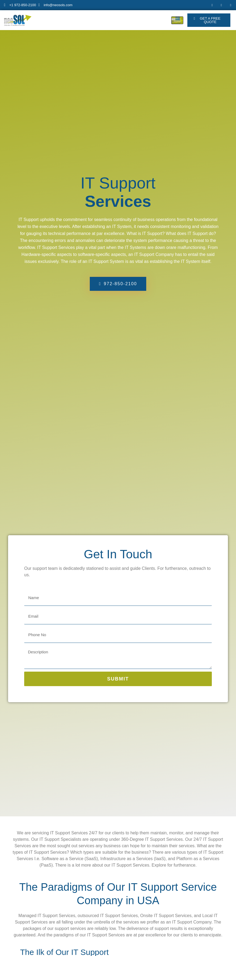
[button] (209, 20)
